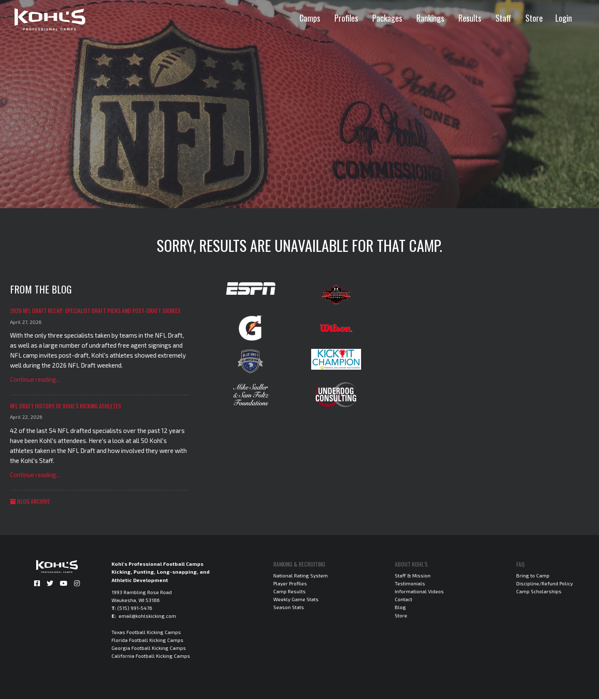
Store (534, 18)
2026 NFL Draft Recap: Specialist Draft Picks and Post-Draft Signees (95, 310)
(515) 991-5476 (134, 608)
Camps (310, 18)
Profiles (346, 18)
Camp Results (289, 591)
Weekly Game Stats (296, 599)
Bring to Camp (532, 575)
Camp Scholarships (539, 591)
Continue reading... (35, 379)
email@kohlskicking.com (147, 616)
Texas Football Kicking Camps (146, 632)
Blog (400, 607)
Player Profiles (290, 583)
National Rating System (300, 575)
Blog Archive (30, 501)
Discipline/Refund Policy (544, 583)
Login (563, 18)
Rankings (430, 18)
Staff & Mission (413, 575)
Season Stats (288, 607)
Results (469, 18)
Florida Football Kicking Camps (147, 640)
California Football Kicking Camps (150, 656)
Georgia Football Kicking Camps (148, 648)
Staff (503, 18)
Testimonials (410, 583)
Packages (387, 18)
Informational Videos (419, 591)
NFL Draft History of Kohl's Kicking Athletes (65, 405)
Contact (403, 599)
